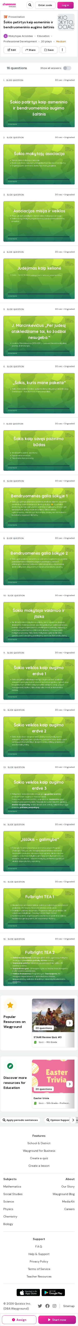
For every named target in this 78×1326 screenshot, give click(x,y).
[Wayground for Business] (39, 1151)
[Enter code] (45, 5)
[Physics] (8, 1209)
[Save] (49, 50)
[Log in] (65, 5)
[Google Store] (53, 1292)
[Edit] (12, 50)
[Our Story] (68, 1186)
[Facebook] (47, 1306)
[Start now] (57, 1319)
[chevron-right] (69, 1023)
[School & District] (39, 1143)
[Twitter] (40, 1306)
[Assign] (19, 1319)
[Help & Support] (39, 1254)
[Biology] (8, 1224)
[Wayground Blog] (64, 1194)
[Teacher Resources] (39, 1276)
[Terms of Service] (39, 1269)
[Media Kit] (68, 1201)
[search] (30, 5)
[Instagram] (54, 1306)
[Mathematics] (12, 1186)
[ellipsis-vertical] (62, 49)
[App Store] (28, 1292)
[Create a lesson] (39, 1166)
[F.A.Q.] (38, 1246)
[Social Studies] (12, 1194)
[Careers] (69, 1209)
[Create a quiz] (39, 1158)
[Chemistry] (10, 1216)
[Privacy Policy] (39, 1261)
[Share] (30, 50)
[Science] (8, 1201)
